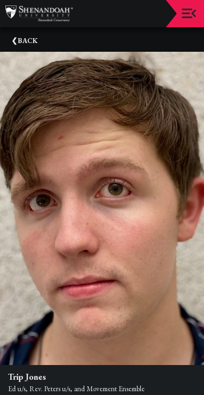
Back (28, 40)
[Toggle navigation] (189, 13)
